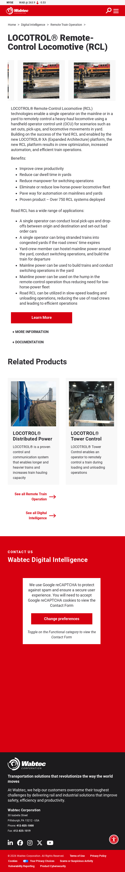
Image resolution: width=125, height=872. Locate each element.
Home (12, 24)
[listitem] (64, 80)
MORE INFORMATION (30, 332)
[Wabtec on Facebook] (20, 844)
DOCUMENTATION (28, 342)
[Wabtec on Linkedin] (10, 844)
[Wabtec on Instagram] (29, 844)
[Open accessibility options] (114, 839)
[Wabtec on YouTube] (50, 844)
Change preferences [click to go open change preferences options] (61, 618)
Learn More (42, 317)
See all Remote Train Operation (35, 496)
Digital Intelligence (33, 24)
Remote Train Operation (66, 24)
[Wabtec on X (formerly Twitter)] (40, 844)
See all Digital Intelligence (41, 515)
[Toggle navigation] (116, 10)
